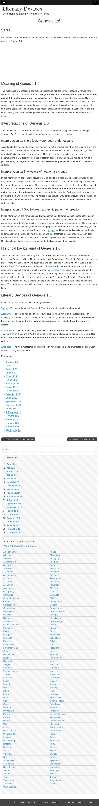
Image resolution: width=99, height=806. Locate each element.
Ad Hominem (9, 552)
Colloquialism (56, 601)
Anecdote (54, 568)
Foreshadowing (10, 648)
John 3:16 (11, 373)
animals (51, 230)
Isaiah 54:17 (12, 380)
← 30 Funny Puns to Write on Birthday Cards (18, 439)
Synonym (54, 767)
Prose (52, 734)
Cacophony (8, 591)
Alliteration (55, 555)
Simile (53, 750)
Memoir (6, 684)
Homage (54, 654)
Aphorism (7, 578)
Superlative (8, 760)
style (62, 270)
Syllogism (54, 760)
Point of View (9, 730)
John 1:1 (10, 365)
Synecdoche (56, 764)
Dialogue (54, 615)
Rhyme (53, 744)
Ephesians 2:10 (13, 401)
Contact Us (56, 802)
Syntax (6, 770)
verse (26, 94)
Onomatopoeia (57, 701)
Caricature (8, 595)
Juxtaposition (56, 674)
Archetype (8, 585)
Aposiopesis (55, 578)
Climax (6, 601)
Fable (6, 641)
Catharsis (54, 595)
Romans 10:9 (12, 416)
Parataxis (54, 711)
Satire (6, 750)
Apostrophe (8, 581)
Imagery (7, 664)
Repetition (54, 740)
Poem (6, 727)
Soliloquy (7, 754)
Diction (6, 618)
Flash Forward (10, 644)
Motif (52, 691)
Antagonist (8, 572)
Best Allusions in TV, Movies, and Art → (82, 439)
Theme (4, 308)
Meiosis (53, 681)
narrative (55, 270)
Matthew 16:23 (13, 430)
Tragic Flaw (55, 780)
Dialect (6, 615)
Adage (53, 552)
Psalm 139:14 (12, 391)
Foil (51, 644)
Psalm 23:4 (11, 408)
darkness (26, 102)
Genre (6, 651)
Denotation (8, 611)
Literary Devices (22, 9)
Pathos (6, 717)
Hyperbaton (55, 658)
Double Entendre (11, 625)
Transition (8, 783)
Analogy (7, 565)
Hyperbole (8, 661)
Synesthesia (9, 767)
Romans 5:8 (12, 419)
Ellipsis (53, 625)
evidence (26, 241)
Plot (5, 724)
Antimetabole (9, 575)
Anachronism (9, 562)
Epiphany (7, 628)
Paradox (54, 707)
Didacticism (55, 618)
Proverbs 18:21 (13, 405)
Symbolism (8, 764)
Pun (52, 737)
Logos (6, 681)
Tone (5, 777)
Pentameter (55, 717)
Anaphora (6, 347)
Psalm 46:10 (12, 376)
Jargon (6, 674)
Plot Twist (54, 724)
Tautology (54, 770)
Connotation (9, 608)
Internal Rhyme (10, 671)
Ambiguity (54, 558)
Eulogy (6, 634)
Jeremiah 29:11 (13, 394)
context (65, 91)
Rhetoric (7, 744)
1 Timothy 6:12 (13, 412)
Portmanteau (56, 730)
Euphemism (55, 634)
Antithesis (54, 575)
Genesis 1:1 (12, 362)
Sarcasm (54, 747)
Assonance (7, 314)
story (79, 130)
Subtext (53, 757)
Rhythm (7, 747)
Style (5, 757)
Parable (7, 707)
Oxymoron (8, 704)
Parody (6, 714)
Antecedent (55, 572)
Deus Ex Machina (58, 611)
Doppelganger (56, 621)
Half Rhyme (8, 654)
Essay (6, 631)
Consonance (7, 330)
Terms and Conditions (84, 802)
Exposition (55, 638)
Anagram (54, 562)
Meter (6, 687)
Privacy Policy (68, 802)
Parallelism (8, 711)
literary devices (14, 302)
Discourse (8, 621)
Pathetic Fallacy (57, 714)
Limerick (7, 677)
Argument (54, 585)
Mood (6, 691)
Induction (54, 664)
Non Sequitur (56, 697)
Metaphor (54, 684)
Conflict (53, 605)
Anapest (54, 565)
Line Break (55, 677)
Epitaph (53, 628)
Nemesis (7, 697)
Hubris (6, 658)
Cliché (53, 598)
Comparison (9, 605)
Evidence (7, 638)
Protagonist (8, 737)
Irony (52, 671)
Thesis (53, 774)
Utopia (53, 783)
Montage (54, 687)
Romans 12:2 (12, 423)
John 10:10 (11, 398)
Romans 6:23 (12, 426)
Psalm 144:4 (12, 387)
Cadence (54, 591)
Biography (54, 588)
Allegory (7, 555)
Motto (6, 694)
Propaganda (9, 734)
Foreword (54, 648)
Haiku (52, 651)
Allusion (7, 558)
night (40, 102)
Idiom (52, 661)
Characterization (11, 598)
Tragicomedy (9, 780)
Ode (5, 701)
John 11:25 (11, 369)
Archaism (54, 581)
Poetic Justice (56, 727)
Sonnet (53, 754)
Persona (7, 721)
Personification (57, 721)
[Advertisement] (49, 61)
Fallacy (53, 641)
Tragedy (54, 777)
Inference (7, 668)
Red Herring (9, 740)
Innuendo (54, 668)
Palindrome (55, 704)
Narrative (54, 694)
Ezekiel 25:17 (12, 383)
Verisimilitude (9, 787)
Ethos (52, 631)
